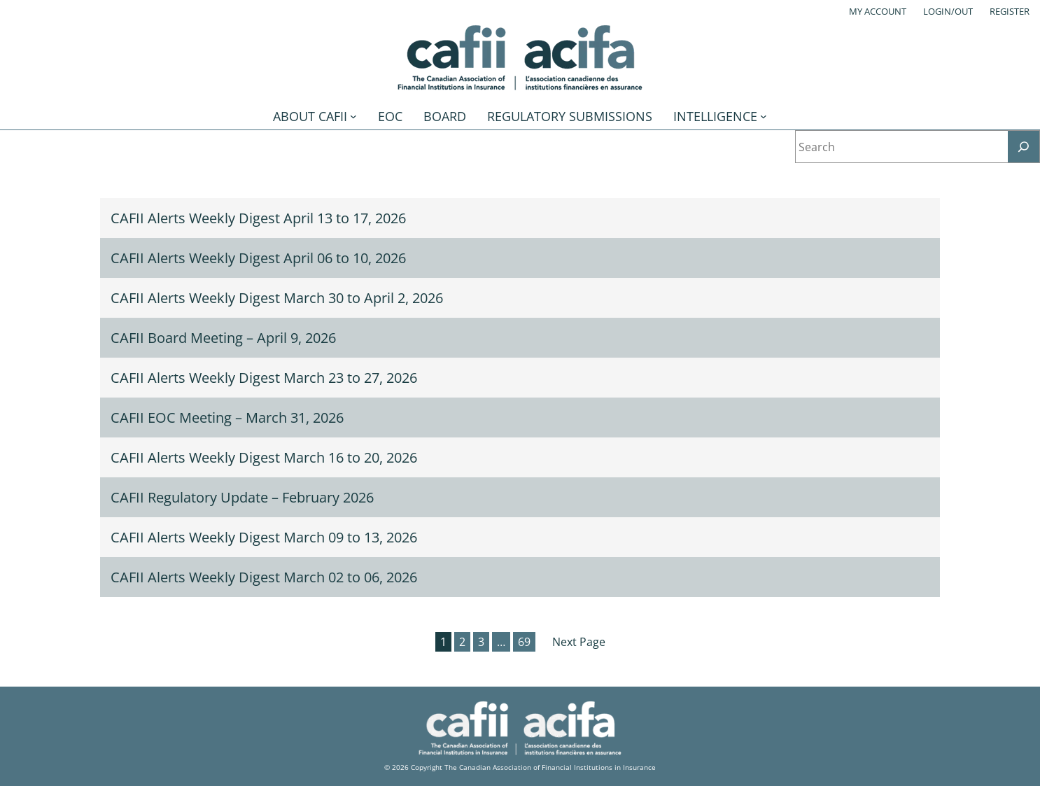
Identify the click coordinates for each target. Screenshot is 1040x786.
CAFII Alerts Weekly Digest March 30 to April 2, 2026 (277, 297)
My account (877, 11)
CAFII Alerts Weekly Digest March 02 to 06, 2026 (264, 577)
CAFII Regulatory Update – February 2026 (242, 497)
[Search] (1023, 146)
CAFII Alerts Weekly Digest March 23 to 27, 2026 (264, 377)
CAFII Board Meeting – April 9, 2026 (223, 337)
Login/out (948, 11)
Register (1010, 11)
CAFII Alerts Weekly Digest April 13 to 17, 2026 (258, 218)
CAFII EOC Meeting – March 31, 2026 (227, 417)
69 (524, 642)
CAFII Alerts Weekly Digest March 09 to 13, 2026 (264, 537)
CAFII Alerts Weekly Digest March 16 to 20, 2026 (264, 457)
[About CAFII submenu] (353, 116)
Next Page (578, 642)
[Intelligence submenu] (763, 116)
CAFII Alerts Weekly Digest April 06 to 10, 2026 (258, 257)
